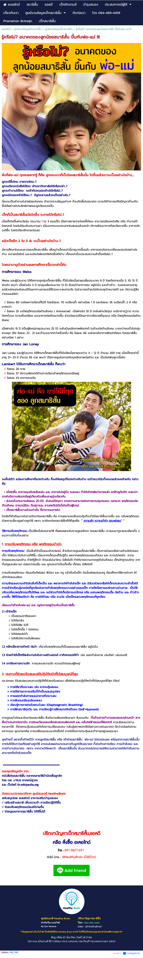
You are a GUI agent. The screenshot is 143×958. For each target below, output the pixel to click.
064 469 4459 (92, 922)
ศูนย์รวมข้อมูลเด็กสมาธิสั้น (28, 29)
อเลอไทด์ (6, 29)
